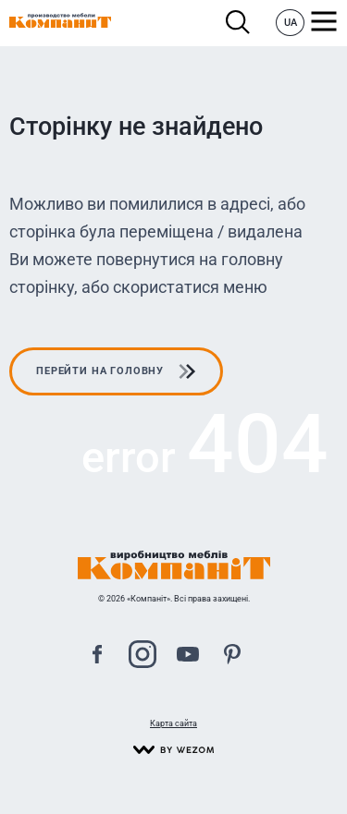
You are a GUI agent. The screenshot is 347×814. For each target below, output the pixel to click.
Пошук (238, 22)
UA (290, 23)
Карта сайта (173, 723)
